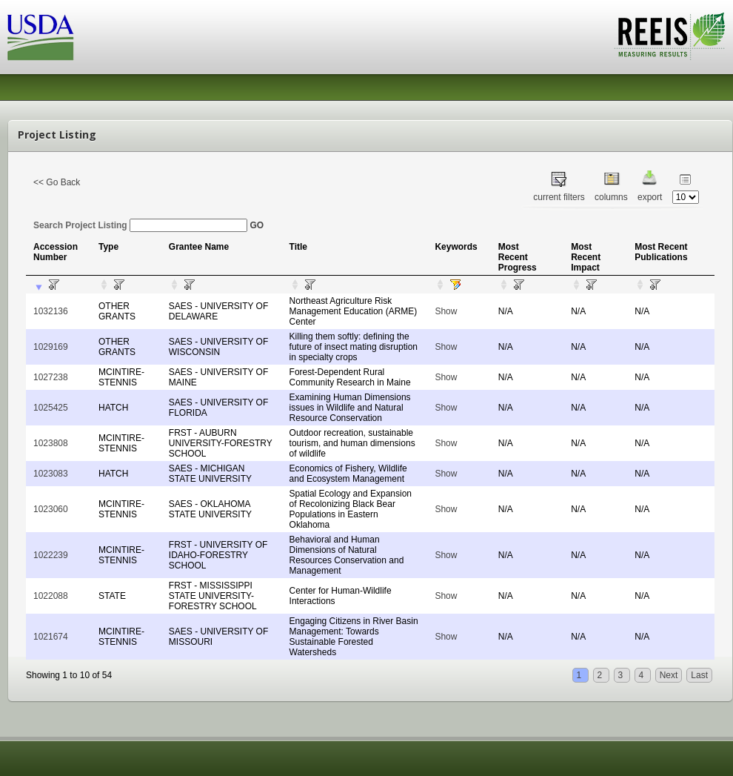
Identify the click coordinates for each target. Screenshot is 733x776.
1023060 (50, 509)
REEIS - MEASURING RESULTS (670, 36)
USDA (40, 37)
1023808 (50, 443)
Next (669, 675)
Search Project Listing (140, 225)
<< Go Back (56, 182)
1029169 (50, 347)
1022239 (50, 555)
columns (611, 197)
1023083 (50, 473)
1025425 (50, 407)
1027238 (50, 377)
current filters (558, 197)
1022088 (50, 596)
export (649, 197)
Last (699, 675)
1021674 (50, 636)
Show (446, 311)
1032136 (50, 311)
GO (257, 225)
